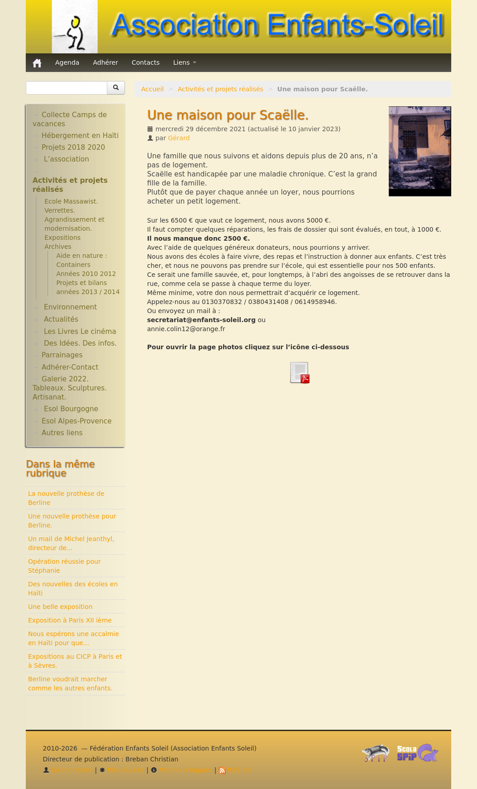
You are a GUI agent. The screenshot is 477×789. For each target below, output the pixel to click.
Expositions (62, 237)
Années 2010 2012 (86, 273)
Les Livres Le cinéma (80, 332)
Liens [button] (184, 62)
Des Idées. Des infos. (80, 343)
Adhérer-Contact (70, 367)
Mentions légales (181, 770)
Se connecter (68, 770)
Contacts (146, 62)
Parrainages (62, 355)
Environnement (70, 307)
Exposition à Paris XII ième (70, 620)
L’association (66, 159)
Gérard (179, 138)
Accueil (152, 89)
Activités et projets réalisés (220, 89)
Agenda (67, 62)
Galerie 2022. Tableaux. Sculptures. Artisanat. (70, 388)
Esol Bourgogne (71, 409)
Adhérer (105, 62)
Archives (58, 246)
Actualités (61, 319)
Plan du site (121, 770)
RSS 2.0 (236, 770)
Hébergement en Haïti (80, 136)
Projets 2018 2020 (73, 147)
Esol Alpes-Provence (77, 421)
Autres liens (62, 433)
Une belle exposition (60, 606)
